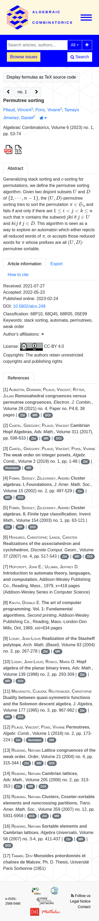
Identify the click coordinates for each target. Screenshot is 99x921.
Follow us (81, 896)
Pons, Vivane (47, 110)
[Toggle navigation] (86, 17)
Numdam (12, 468)
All (73, 45)
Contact (84, 907)
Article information (24, 264)
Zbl (22, 415)
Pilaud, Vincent (17, 110)
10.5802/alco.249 (29, 306)
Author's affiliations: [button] (23, 334)
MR (34, 415)
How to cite (18, 274)
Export (56, 264)
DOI (47, 415)
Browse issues (23, 57)
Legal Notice (80, 901)
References (18, 378)
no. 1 (22, 92)
